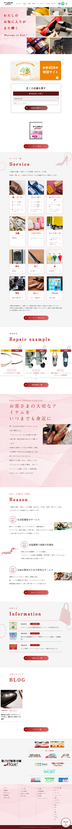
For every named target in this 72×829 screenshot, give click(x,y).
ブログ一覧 (23, 788)
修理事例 (33, 3)
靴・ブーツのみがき (16, 205)
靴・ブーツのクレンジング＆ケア (17, 210)
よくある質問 (47, 3)
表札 (55, 805)
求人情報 (39, 788)
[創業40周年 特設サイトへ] (36, 70)
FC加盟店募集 (40, 791)
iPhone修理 (52, 298)
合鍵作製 (14, 238)
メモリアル (56, 800)
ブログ (38, 3)
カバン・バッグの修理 (54, 205)
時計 (55, 812)
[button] (70, 362)
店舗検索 (29, 3)
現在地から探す (36, 93)
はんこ (55, 814)
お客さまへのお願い (25, 793)
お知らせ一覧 (6, 797)
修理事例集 (6, 795)
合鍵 (55, 797)
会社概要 (39, 796)
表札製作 (14, 271)
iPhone (55, 817)
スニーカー (56, 793)
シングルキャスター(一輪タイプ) (54, 238)
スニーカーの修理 (35, 202)
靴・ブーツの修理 (16, 202)
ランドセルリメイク (35, 238)
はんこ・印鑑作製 (35, 298)
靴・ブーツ (56, 790)
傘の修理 (51, 271)
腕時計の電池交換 (16, 298)
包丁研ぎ (33, 271)
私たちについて (19, 3)
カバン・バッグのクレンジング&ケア (54, 210)
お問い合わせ (53, 3)
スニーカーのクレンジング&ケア (36, 210)
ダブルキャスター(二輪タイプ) (53, 243)
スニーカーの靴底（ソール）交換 (35, 205)
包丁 (55, 807)
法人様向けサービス (41, 793)
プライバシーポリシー (42, 798)
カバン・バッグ (57, 795)
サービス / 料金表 (24, 3)
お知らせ (41, 3)
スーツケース (57, 802)
